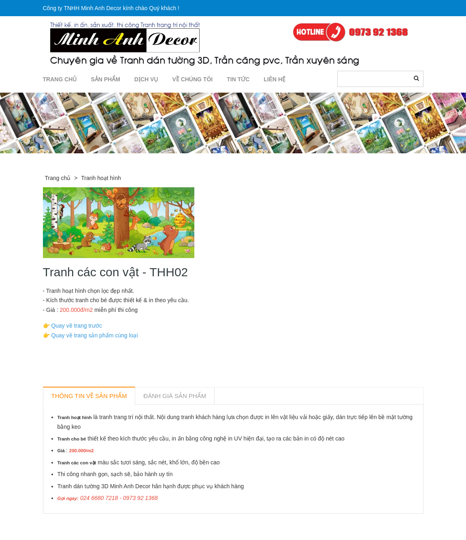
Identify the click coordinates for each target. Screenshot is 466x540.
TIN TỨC (238, 79)
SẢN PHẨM (105, 79)
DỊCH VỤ (146, 79)
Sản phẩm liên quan (87, 523)
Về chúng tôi (192, 79)
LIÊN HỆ (274, 79)
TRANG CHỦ (60, 79)
